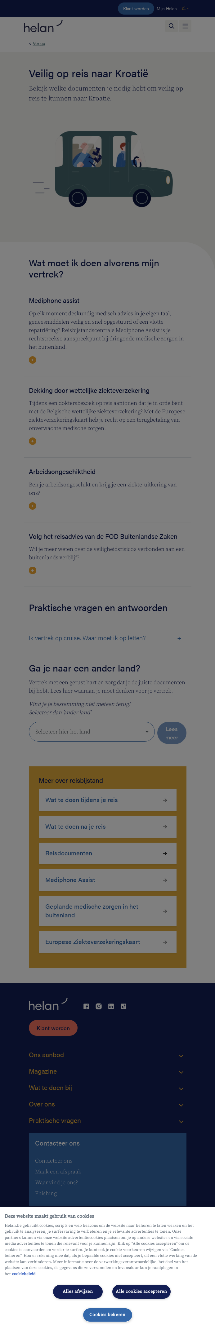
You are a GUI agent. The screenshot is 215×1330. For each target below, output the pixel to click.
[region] (107, 1268)
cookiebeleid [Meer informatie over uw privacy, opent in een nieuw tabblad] (23, 1273)
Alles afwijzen (78, 1291)
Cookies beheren (107, 1315)
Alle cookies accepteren (141, 1291)
